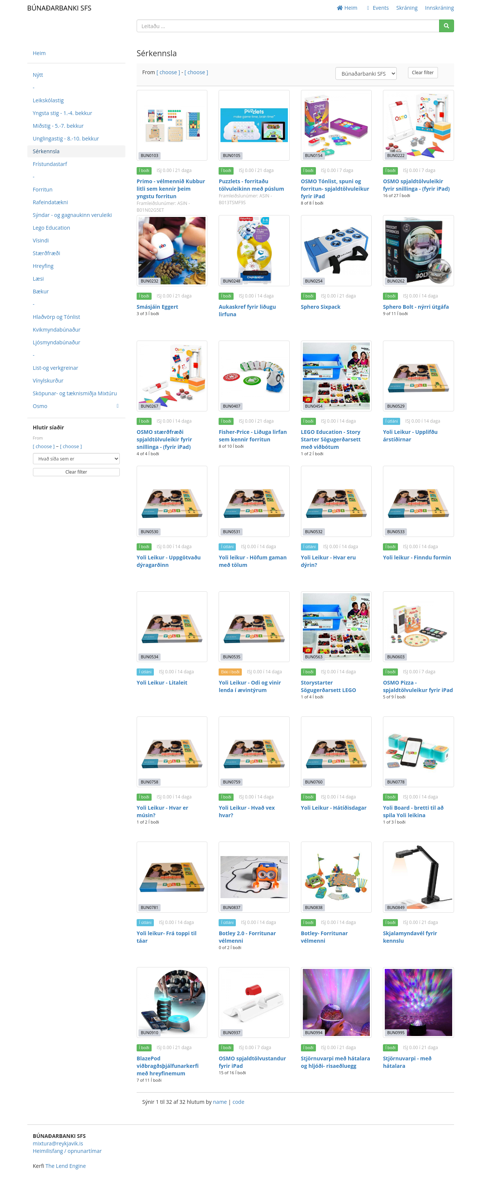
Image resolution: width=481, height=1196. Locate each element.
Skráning (407, 7)
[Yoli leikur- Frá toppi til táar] (172, 876)
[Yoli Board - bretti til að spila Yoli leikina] (418, 751)
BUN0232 (149, 281)
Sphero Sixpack (321, 306)
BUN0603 (395, 656)
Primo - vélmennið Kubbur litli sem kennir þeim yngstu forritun (171, 189)
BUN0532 (313, 531)
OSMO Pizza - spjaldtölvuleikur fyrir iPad (418, 686)
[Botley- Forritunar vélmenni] (336, 876)
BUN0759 (231, 782)
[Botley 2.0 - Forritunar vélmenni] (253, 876)
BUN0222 (395, 155)
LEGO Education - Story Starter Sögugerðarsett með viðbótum (331, 439)
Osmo (76, 406)
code (238, 1101)
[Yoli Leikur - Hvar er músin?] (172, 751)
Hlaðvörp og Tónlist (56, 316)
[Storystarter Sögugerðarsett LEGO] (336, 626)
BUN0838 (313, 907)
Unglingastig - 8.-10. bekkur (66, 138)
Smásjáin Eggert (157, 306)
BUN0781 (149, 907)
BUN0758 (149, 782)
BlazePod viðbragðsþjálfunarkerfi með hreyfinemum (168, 1066)
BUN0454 (313, 406)
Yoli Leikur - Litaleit (162, 682)
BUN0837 (231, 907)
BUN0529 (395, 406)
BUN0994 (313, 1032)
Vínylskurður (48, 380)
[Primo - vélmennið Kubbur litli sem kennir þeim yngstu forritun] (172, 125)
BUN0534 (149, 656)
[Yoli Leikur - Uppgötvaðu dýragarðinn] (172, 501)
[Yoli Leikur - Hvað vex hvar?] (253, 751)
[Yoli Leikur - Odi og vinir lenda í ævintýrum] (253, 626)
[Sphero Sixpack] (336, 250)
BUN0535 (231, 656)
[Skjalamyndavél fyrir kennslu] (418, 876)
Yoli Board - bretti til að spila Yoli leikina (413, 811)
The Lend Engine (66, 1165)
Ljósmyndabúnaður (56, 342)
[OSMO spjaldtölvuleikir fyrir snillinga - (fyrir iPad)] (418, 125)
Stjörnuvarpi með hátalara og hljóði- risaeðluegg (335, 1062)
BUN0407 (231, 406)
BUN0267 (149, 406)
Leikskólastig (48, 100)
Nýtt (38, 74)
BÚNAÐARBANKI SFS (59, 7)
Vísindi (41, 240)
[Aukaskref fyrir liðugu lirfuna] (253, 250)
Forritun (43, 189)
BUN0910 (149, 1032)
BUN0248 (231, 281)
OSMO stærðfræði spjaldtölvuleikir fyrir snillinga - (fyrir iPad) (164, 439)
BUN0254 (313, 281)
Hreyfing (43, 265)
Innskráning (439, 7)
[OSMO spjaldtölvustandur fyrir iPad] (253, 1002)
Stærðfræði (46, 253)
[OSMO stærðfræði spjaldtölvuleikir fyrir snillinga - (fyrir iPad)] (172, 376)
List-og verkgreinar (55, 367)
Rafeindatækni (50, 202)
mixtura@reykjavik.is (58, 1143)
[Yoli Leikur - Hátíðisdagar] (336, 751)
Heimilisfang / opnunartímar (67, 1150)
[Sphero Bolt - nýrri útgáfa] (418, 250)
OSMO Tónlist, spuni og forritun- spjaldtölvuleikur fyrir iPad (335, 189)
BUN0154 (313, 155)
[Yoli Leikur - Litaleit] (172, 626)
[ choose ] (44, 446)
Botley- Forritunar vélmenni (324, 937)
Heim (347, 7)
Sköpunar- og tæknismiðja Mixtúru (75, 393)
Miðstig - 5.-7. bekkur (58, 125)
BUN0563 (313, 656)
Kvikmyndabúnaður (57, 329)
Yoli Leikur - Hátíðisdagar (334, 807)
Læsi (38, 278)
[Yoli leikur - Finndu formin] (418, 501)
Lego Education (51, 227)
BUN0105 (231, 155)
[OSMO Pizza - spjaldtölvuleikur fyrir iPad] (418, 626)
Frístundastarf (50, 163)
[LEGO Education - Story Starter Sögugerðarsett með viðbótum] (336, 376)
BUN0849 (395, 907)
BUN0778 (395, 782)
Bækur (41, 291)
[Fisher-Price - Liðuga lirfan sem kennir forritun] (253, 376)
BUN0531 (231, 531)
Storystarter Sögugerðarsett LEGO (328, 686)
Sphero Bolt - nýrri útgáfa (416, 306)
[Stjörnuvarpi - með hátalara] (418, 1002)
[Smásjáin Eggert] (172, 250)
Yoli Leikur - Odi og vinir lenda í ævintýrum (250, 686)
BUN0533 (395, 531)
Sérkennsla (46, 151)
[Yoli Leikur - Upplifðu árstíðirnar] (418, 376)
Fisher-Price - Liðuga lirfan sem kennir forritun (253, 435)
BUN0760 (313, 782)
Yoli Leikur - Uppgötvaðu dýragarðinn (169, 561)
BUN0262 (395, 281)
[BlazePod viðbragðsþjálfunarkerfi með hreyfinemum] (172, 1002)
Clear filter (76, 472)
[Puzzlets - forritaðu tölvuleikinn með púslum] (253, 125)
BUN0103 (149, 155)
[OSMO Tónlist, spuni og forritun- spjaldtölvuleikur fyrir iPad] (336, 125)
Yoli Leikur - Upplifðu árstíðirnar (410, 435)
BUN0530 (149, 531)
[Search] (446, 25)
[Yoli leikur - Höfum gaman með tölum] (253, 501)
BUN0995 (395, 1032)
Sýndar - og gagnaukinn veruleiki (72, 214)
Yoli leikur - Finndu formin (417, 557)
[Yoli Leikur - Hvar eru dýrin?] (336, 501)
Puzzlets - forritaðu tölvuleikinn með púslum (251, 185)
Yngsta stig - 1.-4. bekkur (62, 113)
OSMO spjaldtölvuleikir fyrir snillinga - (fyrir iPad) (416, 185)
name (220, 1101)
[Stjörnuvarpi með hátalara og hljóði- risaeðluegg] (336, 1002)
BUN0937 (231, 1032)
